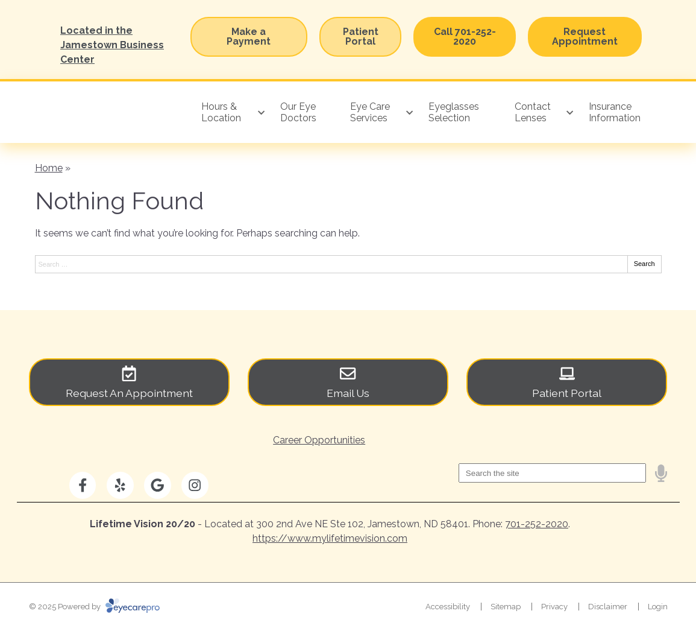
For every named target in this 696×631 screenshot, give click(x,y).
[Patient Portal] (566, 382)
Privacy (554, 606)
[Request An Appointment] (129, 382)
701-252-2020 (536, 524)
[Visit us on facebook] (82, 485)
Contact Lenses (533, 112)
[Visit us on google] (157, 485)
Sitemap (506, 606)
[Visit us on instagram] (194, 485)
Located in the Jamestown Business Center (112, 45)
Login (658, 606)
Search (644, 263)
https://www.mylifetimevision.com (329, 538)
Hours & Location (221, 112)
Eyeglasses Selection (453, 112)
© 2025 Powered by (94, 606)
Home (49, 168)
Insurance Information (615, 112)
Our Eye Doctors (298, 112)
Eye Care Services (370, 112)
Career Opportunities (319, 440)
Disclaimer (607, 606)
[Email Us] (348, 382)
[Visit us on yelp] (120, 485)
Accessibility (447, 606)
